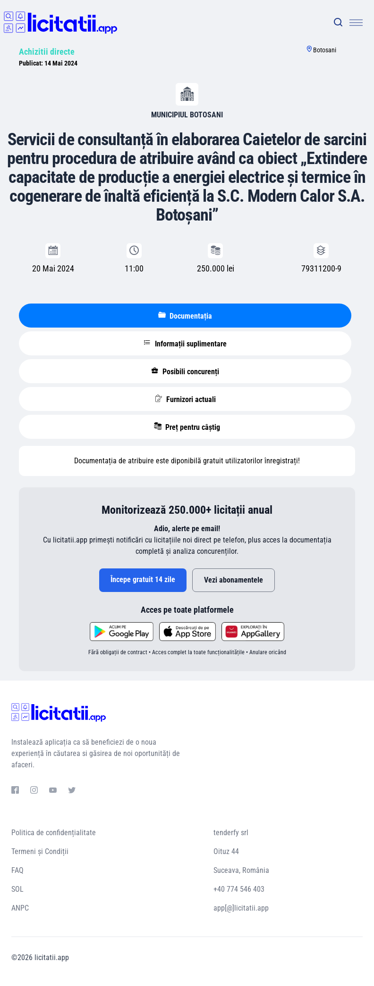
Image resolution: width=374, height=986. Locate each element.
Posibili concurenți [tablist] (185, 371)
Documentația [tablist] (185, 315)
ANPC (20, 908)
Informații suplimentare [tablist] (185, 343)
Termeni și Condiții (39, 851)
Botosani (324, 50)
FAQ (17, 870)
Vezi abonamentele (233, 579)
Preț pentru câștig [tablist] (187, 427)
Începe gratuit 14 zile (142, 579)
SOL (17, 889)
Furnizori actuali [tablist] (185, 399)
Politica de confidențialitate (53, 832)
